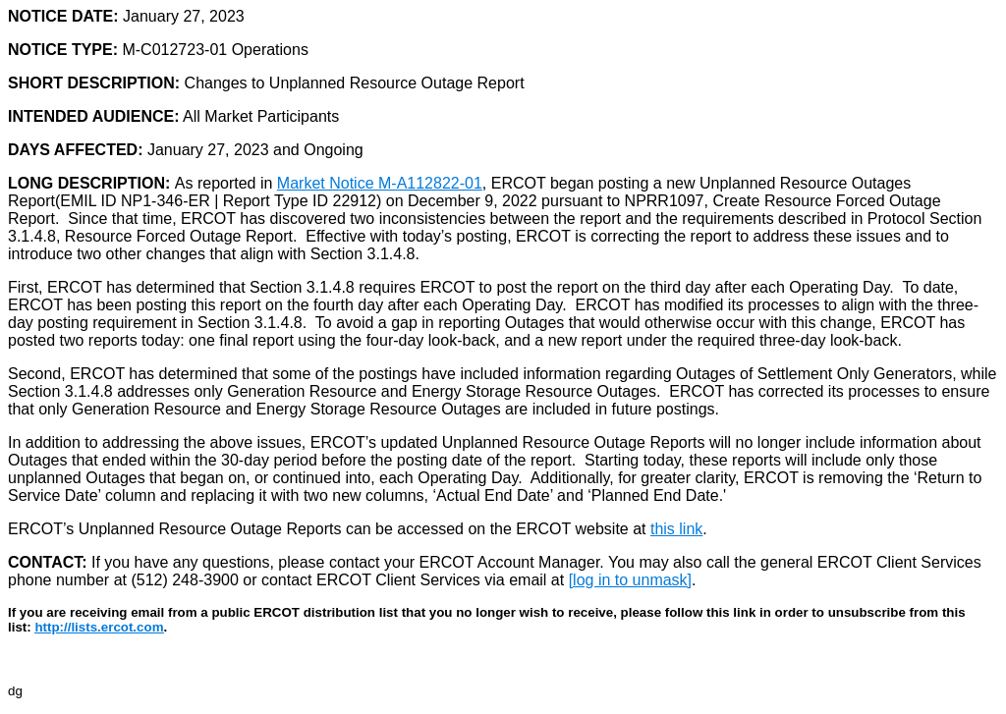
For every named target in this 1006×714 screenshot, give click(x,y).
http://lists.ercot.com (98, 627)
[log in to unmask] (630, 580)
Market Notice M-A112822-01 (379, 183)
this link (676, 529)
